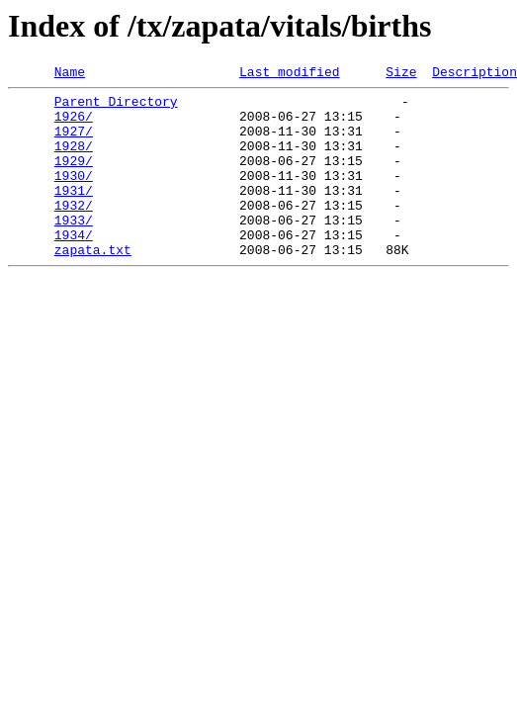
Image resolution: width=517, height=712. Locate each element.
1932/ (73, 231)
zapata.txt (92, 285)
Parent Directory (116, 107)
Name (69, 74)
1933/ (73, 249)
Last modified (289, 74)
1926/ (73, 125)
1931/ (73, 213)
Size (401, 74)
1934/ (73, 267)
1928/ (73, 160)
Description (474, 74)
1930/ (73, 196)
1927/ (73, 142)
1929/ (73, 178)
